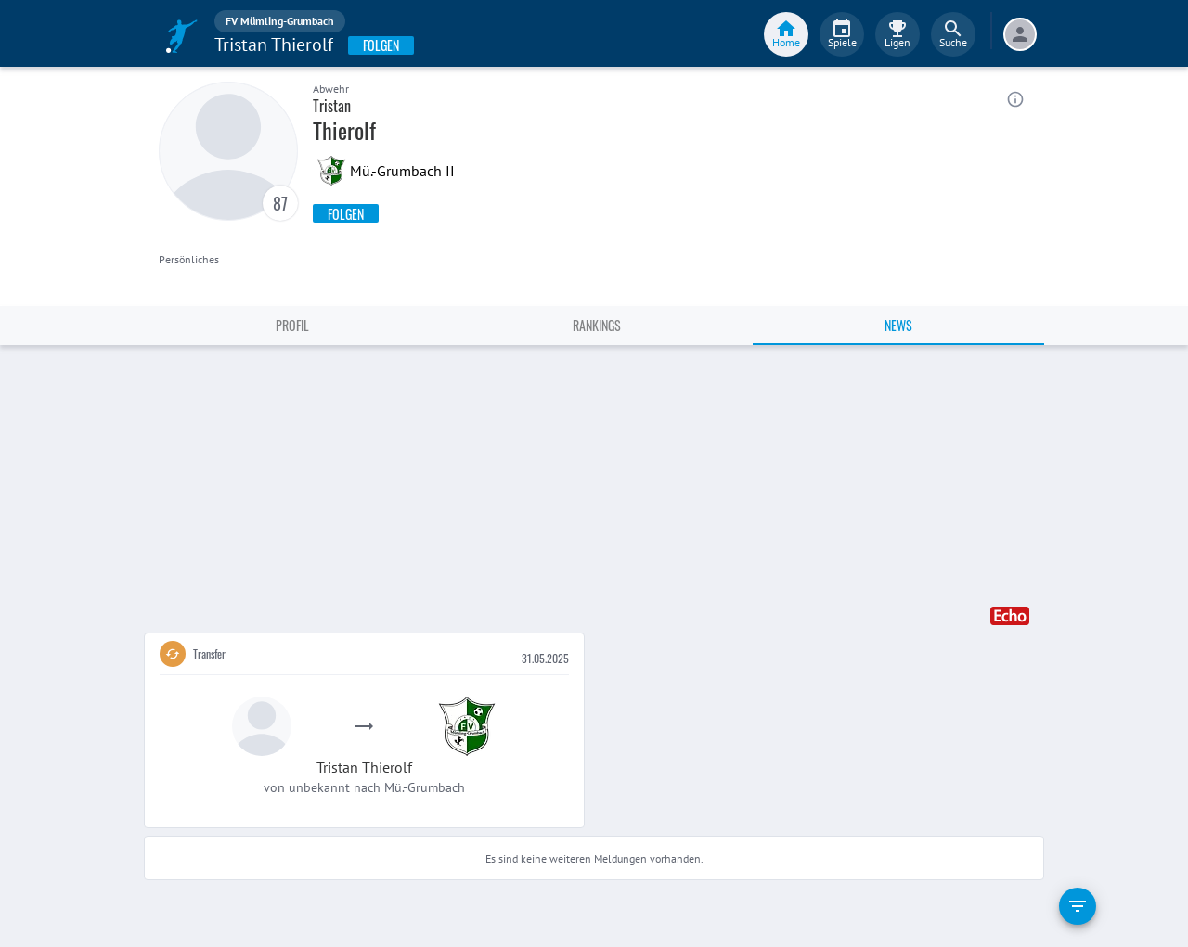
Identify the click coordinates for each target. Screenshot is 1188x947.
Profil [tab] (292, 325)
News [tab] (898, 325)
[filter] (1077, 906)
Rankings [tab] (597, 325)
